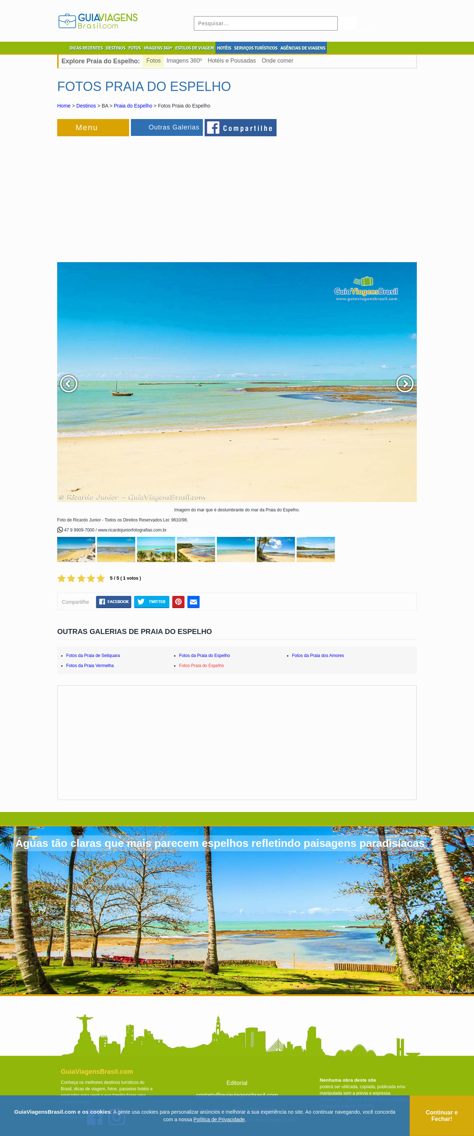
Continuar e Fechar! (442, 1115)
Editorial (237, 1083)
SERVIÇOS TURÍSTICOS (255, 48)
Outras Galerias (174, 127)
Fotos (153, 61)
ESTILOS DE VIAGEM (194, 48)
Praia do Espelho (133, 106)
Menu (87, 127)
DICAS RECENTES (86, 48)
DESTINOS (116, 48)
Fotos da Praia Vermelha (90, 665)
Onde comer (277, 61)
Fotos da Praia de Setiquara (93, 655)
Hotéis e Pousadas (232, 61)
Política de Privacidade (219, 1119)
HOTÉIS (224, 48)
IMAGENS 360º (158, 48)
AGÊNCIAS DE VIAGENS (302, 48)
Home (63, 106)
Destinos (86, 106)
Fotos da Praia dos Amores (318, 655)
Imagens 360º (184, 61)
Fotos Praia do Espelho (201, 665)
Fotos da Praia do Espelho (204, 655)
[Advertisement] (135, 195)
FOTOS (134, 48)
